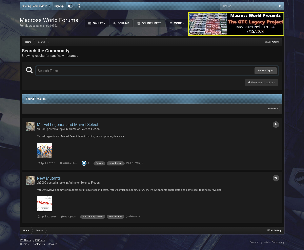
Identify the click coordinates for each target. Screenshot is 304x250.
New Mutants (49, 178)
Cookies (52, 244)
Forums (123, 23)
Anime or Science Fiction (84, 129)
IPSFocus (40, 240)
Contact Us (39, 244)
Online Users (151, 23)
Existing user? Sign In (36, 6)
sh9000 (41, 129)
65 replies (68, 216)
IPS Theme (26, 240)
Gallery (98, 23)
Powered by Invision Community (267, 242)
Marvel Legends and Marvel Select (68, 124)
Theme (24, 244)
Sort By (273, 108)
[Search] (238, 6)
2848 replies (68, 163)
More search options (261, 82)
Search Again (265, 70)
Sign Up (59, 5)
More (177, 23)
